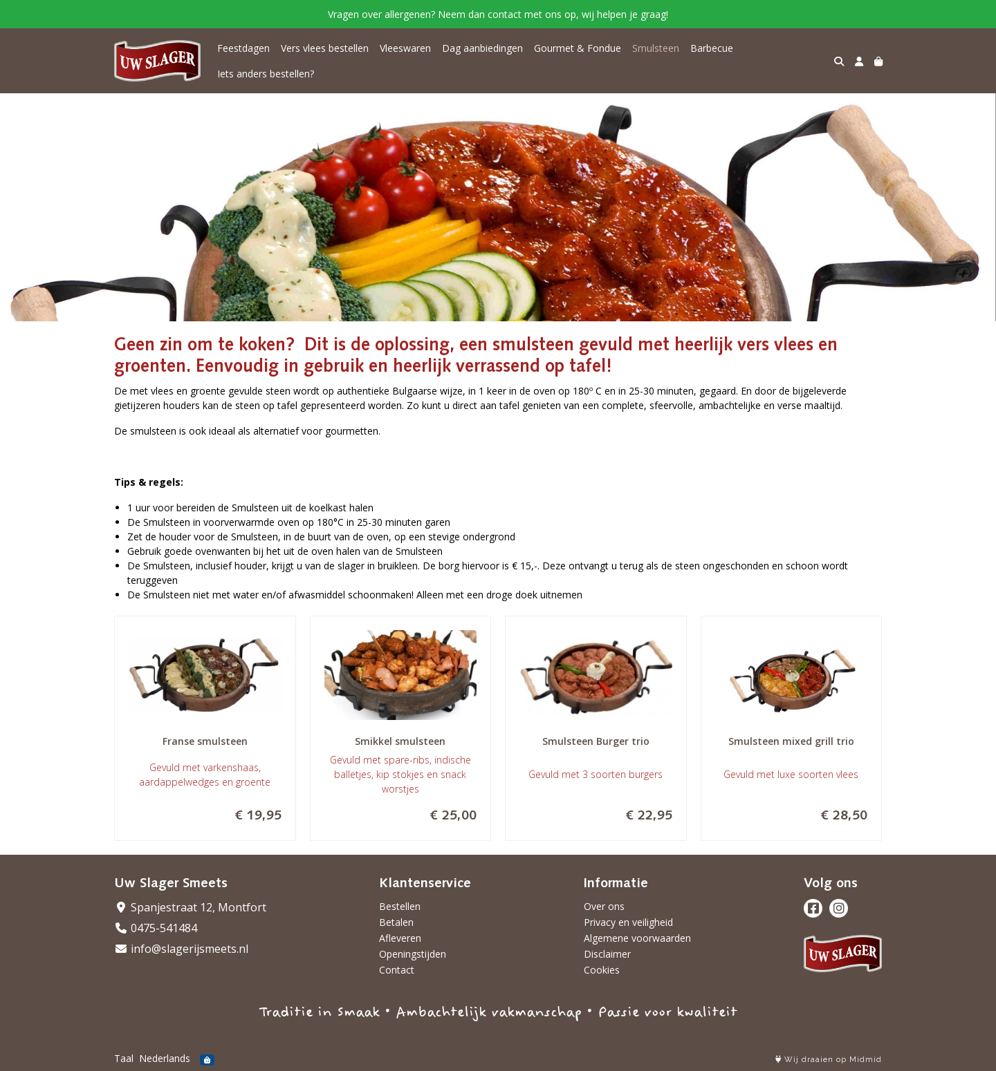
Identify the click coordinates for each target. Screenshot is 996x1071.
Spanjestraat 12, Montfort (190, 907)
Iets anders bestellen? (265, 73)
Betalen (396, 922)
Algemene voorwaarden (637, 938)
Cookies (602, 969)
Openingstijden (412, 953)
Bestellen (400, 906)
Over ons (604, 906)
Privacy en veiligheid (628, 922)
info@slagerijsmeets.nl (181, 948)
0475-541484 (155, 928)
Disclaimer (607, 953)
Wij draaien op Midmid (828, 1059)
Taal (123, 1058)
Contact (396, 969)
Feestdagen (243, 48)
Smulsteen (655, 48)
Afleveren (400, 938)
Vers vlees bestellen (325, 48)
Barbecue (711, 48)
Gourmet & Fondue (577, 48)
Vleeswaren (405, 48)
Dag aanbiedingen (482, 48)
